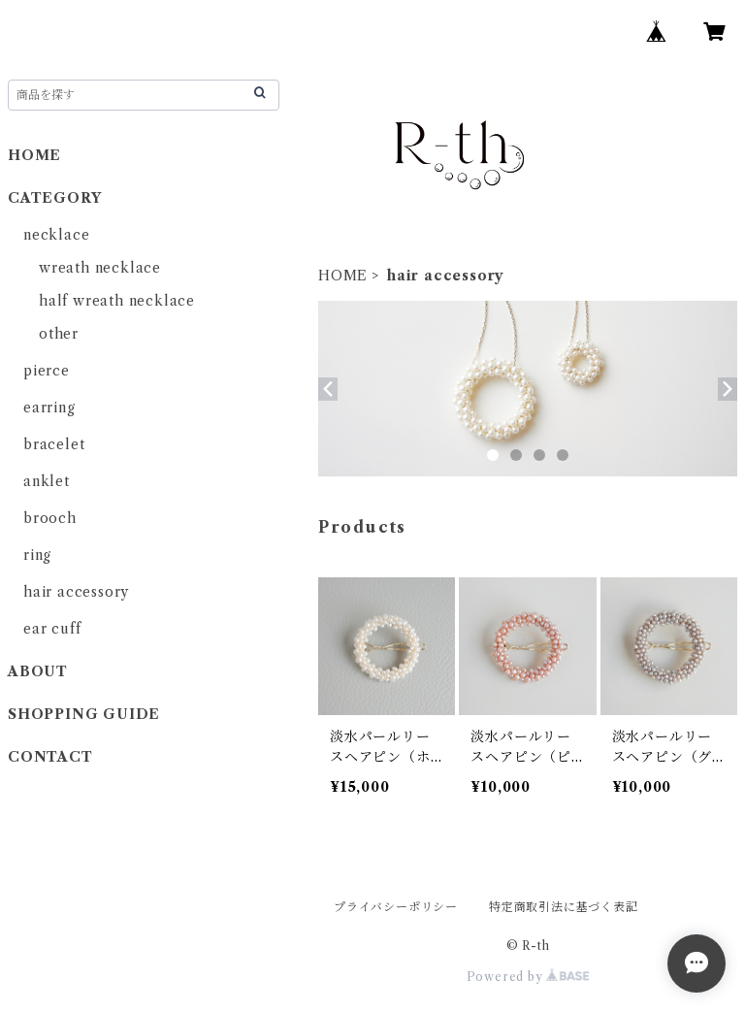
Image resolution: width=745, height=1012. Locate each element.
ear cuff (52, 628)
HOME (343, 275)
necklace (56, 235)
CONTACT (57, 757)
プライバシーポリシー (396, 906)
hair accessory (76, 592)
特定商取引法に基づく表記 (563, 906)
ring (37, 555)
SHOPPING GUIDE (84, 714)
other (59, 334)
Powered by (528, 976)
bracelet (53, 444)
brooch (50, 518)
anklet (46, 481)
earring (49, 407)
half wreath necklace (117, 301)
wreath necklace (100, 268)
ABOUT (38, 671)
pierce (46, 370)
